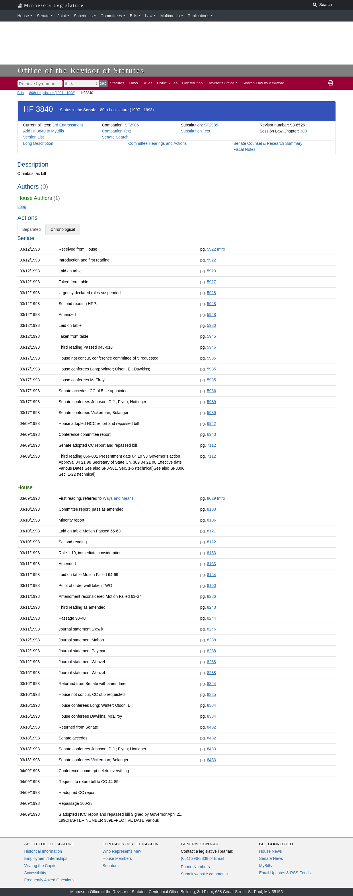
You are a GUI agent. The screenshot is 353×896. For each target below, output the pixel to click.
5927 (211, 282)
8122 (211, 542)
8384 (211, 705)
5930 (211, 325)
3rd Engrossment (67, 125)
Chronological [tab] (62, 229)
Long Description (38, 143)
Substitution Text (195, 131)
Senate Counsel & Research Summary (267, 143)
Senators (111, 865)
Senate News (271, 858)
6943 (211, 434)
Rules (148, 83)
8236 (211, 596)
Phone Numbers (195, 866)
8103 (211, 509)
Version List (33, 137)
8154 (211, 574)
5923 (211, 271)
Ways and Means (118, 498)
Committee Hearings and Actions (157, 143)
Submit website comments (204, 874)
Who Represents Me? (122, 851)
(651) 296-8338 (194, 858)
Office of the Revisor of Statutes (81, 70)
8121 (211, 531)
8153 (211, 553)
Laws (133, 83)
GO (103, 83)
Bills (133, 15)
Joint (61, 15)
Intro (221, 249)
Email (219, 858)
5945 (211, 336)
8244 (211, 618)
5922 (211, 249)
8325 (211, 694)
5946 (211, 347)
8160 (211, 585)
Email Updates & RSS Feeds (285, 872)
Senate (43, 15)
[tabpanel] (176, 530)
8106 (211, 520)
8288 (211, 640)
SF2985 (132, 125)
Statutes (117, 83)
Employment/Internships (45, 858)
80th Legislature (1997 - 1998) (52, 93)
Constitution (192, 83)
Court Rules (167, 83)
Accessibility (35, 872)
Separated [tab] (31, 229)
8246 (211, 629)
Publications (199, 15)
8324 (211, 683)
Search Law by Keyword (263, 83)
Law (149, 15)
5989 (211, 401)
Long (21, 206)
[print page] (331, 83)
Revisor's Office (221, 83)
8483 (211, 749)
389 (303, 131)
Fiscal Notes (244, 149)
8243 (211, 607)
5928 (211, 292)
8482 (211, 727)
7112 (211, 445)
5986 (211, 391)
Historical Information (43, 851)
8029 (211, 498)
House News (270, 851)
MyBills (265, 865)
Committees (111, 15)
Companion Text (116, 131)
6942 (211, 423)
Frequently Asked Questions (49, 880)
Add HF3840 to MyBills (43, 131)
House (23, 15)
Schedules (83, 15)
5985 (211, 358)
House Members (117, 858)
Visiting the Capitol (41, 865)
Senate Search (115, 137)
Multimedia (170, 15)
